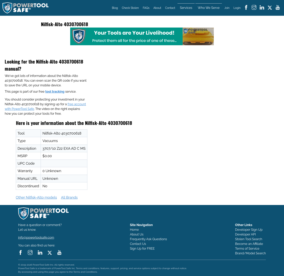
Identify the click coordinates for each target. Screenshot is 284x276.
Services (186, 8)
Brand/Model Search (250, 253)
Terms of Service (247, 248)
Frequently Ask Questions (148, 239)
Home (134, 230)
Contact (170, 7)
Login (237, 7)
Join (227, 7)
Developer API (245, 234)
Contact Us (138, 244)
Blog (115, 7)
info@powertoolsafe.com (36, 237)
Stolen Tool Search (248, 239)
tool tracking (54, 91)
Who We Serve (209, 8)
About (157, 7)
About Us (137, 234)
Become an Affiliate (249, 244)
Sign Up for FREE (142, 248)
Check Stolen (130, 7)
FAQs (146, 7)
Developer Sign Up (249, 230)
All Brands (69, 197)
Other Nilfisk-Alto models (36, 197)
